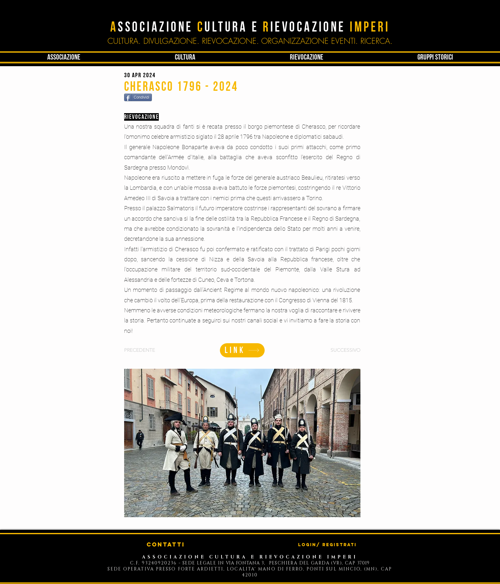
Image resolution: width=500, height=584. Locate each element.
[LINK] (242, 350)
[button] (185, 57)
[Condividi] (138, 97)
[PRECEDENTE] (144, 350)
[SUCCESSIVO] (344, 350)
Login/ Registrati (327, 544)
